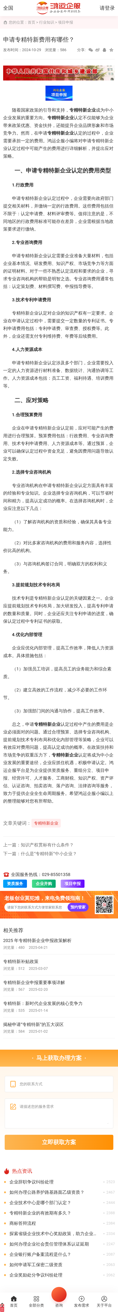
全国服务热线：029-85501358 (36, 874)
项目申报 (65, 22)
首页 (31, 22)
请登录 (107, 8)
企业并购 (44, 883)
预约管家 (78, 907)
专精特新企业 (46, 823)
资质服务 (15, 883)
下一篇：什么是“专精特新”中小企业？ (40, 853)
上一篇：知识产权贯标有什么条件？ (38, 844)
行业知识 (46, 22)
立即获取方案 (59, 1142)
